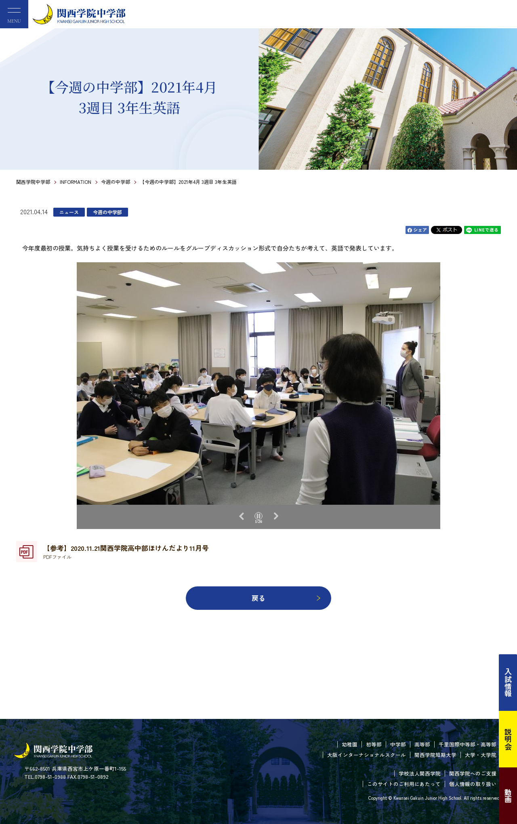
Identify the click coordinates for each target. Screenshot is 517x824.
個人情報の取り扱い (472, 784)
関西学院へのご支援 (472, 773)
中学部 (398, 744)
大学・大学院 (480, 755)
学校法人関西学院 (420, 773)
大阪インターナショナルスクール (366, 755)
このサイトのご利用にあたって (404, 784)
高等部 (422, 744)
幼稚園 (349, 744)
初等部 (374, 744)
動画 (508, 795)
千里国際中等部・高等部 (467, 744)
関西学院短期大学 (435, 755)
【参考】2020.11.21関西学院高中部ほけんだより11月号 (126, 551)
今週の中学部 (115, 181)
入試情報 (508, 682)
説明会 (508, 739)
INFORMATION (75, 181)
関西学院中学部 (33, 181)
